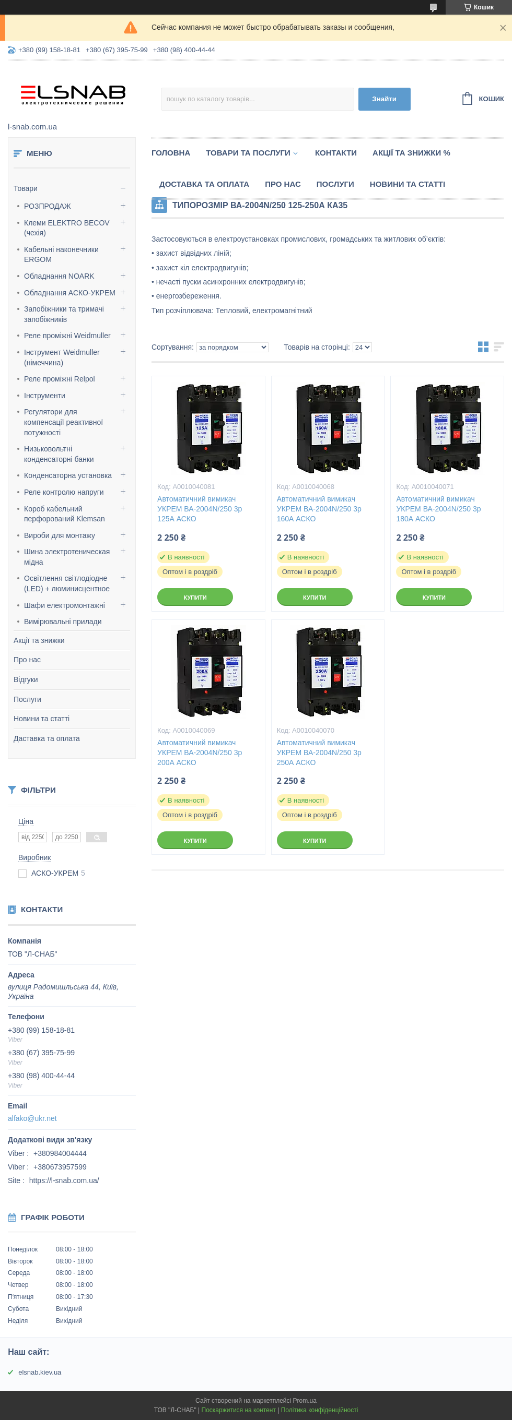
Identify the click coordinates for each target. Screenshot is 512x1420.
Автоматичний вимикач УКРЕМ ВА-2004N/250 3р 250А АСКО (319, 752)
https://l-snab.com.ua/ (64, 1180)
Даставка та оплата (47, 738)
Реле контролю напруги (64, 492)
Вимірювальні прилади (63, 621)
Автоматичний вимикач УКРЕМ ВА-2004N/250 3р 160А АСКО (319, 509)
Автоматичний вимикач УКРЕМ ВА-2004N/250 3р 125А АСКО (199, 509)
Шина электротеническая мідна (67, 556)
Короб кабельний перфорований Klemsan (64, 514)
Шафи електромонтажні (64, 605)
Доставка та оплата (204, 184)
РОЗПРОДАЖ (47, 206)
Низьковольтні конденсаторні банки (59, 454)
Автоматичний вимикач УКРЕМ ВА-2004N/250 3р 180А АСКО (438, 509)
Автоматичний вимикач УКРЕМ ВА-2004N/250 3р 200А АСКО (199, 752)
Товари (26, 188)
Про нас (27, 659)
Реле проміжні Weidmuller (67, 335)
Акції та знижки (39, 640)
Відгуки (26, 679)
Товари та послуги (248, 153)
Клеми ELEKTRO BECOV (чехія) (67, 228)
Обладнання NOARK (59, 276)
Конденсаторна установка (68, 475)
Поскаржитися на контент (239, 1410)
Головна (171, 153)
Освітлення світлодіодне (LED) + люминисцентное (67, 583)
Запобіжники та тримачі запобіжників (64, 314)
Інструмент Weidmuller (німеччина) (62, 357)
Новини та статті (41, 718)
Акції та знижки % (411, 153)
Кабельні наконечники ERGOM (61, 254)
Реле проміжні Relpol (59, 379)
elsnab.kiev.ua (39, 1372)
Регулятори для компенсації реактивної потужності (63, 422)
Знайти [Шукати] (384, 99)
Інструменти (44, 395)
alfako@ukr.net (32, 1118)
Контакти (336, 153)
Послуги (27, 699)
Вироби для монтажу (59, 535)
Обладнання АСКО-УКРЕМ (69, 293)
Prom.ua (305, 1400)
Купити (194, 597)
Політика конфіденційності (319, 1410)
